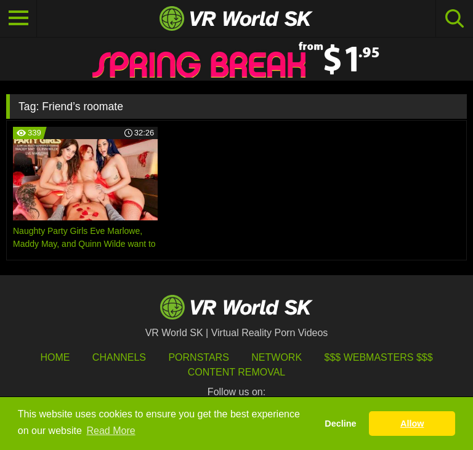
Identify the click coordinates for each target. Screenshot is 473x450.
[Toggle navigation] (18, 18)
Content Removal (237, 372)
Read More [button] (111, 430)
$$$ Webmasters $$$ (379, 357)
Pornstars (198, 357)
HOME (55, 357)
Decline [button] (340, 423)
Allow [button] (412, 423)
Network (276, 357)
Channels (119, 357)
